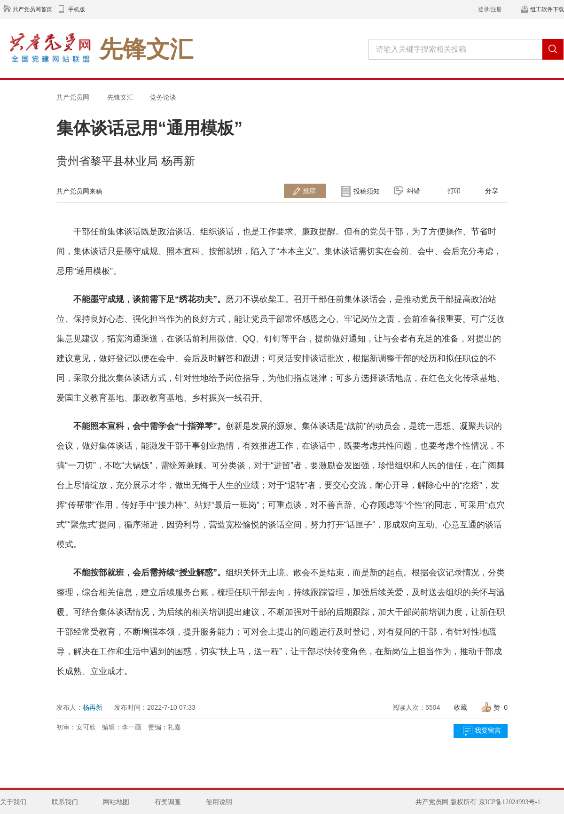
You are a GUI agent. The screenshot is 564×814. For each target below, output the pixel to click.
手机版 (76, 9)
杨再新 (92, 707)
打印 (454, 190)
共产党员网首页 (32, 9)
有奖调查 (168, 802)
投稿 (309, 190)
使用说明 (219, 802)
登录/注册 (490, 9)
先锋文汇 (120, 97)
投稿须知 (366, 191)
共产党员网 (72, 97)
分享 (491, 190)
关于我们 (13, 802)
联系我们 (65, 802)
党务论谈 (163, 97)
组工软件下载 (547, 9)
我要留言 (488, 730)
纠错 (413, 190)
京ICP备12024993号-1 (509, 802)
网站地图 (116, 802)
